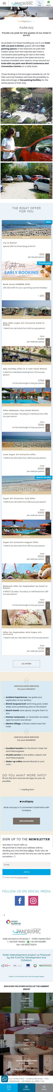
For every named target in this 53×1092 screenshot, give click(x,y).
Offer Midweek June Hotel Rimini (21, 410)
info (9, 1087)
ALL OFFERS (26, 664)
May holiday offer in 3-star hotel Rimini (25, 369)
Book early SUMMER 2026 (16, 284)
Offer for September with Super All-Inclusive (22, 633)
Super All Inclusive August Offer (21, 542)
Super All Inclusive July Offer (19, 498)
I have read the (16, 877)
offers (44, 1087)
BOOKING (26, 1087)
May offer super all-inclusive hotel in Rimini (24, 324)
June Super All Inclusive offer (19, 454)
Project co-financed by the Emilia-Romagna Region (26, 976)
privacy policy (22, 877)
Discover (48, 257)
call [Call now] (40, 3)
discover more (26, 821)
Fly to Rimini (10, 243)
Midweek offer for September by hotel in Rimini (25, 587)
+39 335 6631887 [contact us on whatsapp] (36, 941)
